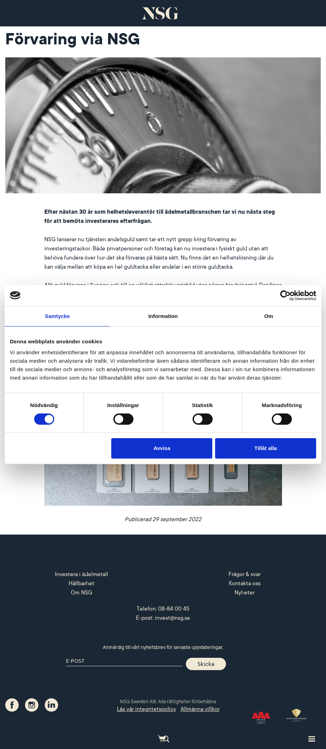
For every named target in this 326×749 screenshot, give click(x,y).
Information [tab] (163, 316)
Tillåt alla (265, 448)
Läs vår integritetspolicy (146, 709)
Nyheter (244, 592)
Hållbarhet (81, 583)
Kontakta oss (245, 583)
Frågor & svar (244, 574)
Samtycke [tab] (57, 316)
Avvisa (161, 448)
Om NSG (81, 592)
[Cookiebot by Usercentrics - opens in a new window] (285, 295)
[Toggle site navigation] (311, 738)
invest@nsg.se (172, 618)
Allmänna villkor (200, 709)
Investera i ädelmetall (81, 574)
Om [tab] (268, 316)
